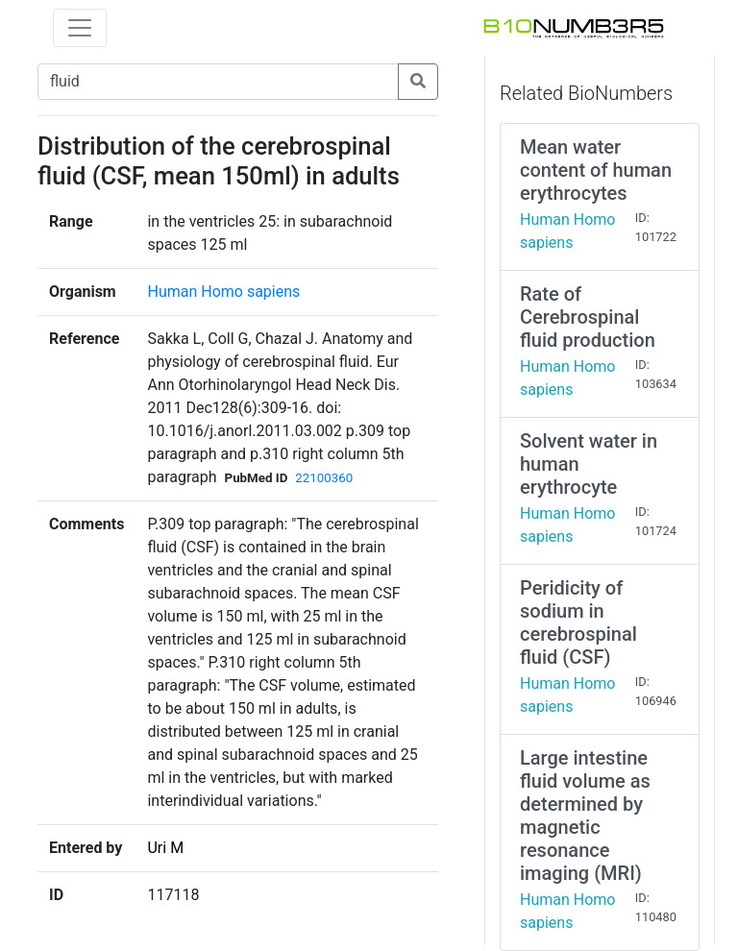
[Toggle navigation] (80, 28)
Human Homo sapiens (223, 291)
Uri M (165, 848)
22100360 (324, 478)
